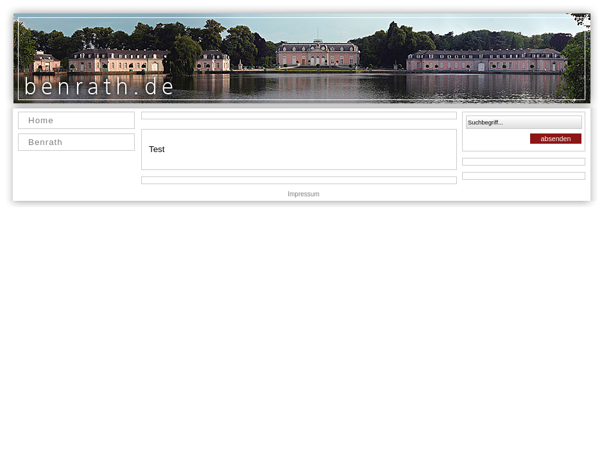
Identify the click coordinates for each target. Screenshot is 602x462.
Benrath (45, 142)
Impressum (303, 194)
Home (41, 120)
